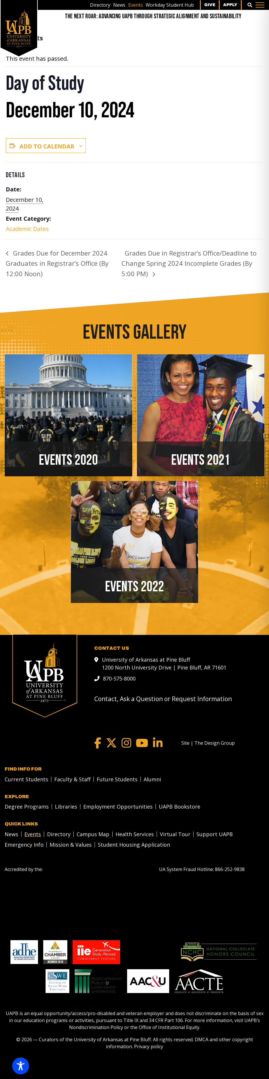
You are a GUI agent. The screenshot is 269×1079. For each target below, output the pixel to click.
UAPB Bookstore (179, 806)
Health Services (134, 834)
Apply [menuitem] (230, 5)
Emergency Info (24, 844)
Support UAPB (214, 834)
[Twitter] (111, 742)
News (119, 5)
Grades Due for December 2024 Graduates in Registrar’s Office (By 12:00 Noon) (57, 263)
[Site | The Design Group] (208, 742)
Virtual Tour (175, 834)
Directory (100, 5)
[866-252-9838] (230, 869)
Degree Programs (27, 806)
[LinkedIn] (158, 742)
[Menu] (260, 5)
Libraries (66, 806)
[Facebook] (97, 742)
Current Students (26, 779)
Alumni (152, 779)
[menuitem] (100, 5)
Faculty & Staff (72, 779)
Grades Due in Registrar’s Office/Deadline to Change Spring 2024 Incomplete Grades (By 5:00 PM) (189, 263)
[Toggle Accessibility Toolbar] (21, 1066)
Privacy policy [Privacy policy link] (148, 1046)
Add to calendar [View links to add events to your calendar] (46, 146)
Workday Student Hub (170, 5)
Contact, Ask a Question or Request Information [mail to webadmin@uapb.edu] (163, 699)
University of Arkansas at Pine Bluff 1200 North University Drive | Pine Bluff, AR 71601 (164, 663)
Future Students (117, 779)
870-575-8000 (119, 678)
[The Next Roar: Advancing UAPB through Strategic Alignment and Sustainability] (153, 16)
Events (135, 5)
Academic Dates (27, 229)
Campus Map (93, 834)
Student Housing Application (134, 844)
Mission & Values (71, 844)
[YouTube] (142, 742)
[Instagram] (126, 742)
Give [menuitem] (209, 5)
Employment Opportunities (118, 806)
